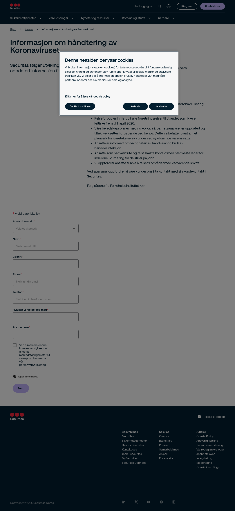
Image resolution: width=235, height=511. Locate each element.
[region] (118, 83)
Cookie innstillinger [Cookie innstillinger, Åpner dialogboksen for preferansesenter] (80, 106)
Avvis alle (135, 106)
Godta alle (161, 106)
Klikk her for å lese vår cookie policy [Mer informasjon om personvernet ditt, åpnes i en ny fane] (87, 96)
